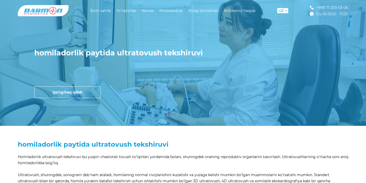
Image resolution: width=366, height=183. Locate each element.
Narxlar (148, 10)
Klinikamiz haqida (239, 10)
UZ (283, 10)
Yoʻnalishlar (126, 10)
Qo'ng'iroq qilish (67, 92)
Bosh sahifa (100, 10)
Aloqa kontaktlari (203, 10)
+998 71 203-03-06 (329, 7)
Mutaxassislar (171, 10)
